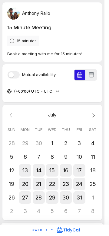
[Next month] (93, 115)
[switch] (14, 74)
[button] (25, 170)
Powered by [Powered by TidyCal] (54, 230)
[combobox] (14, 91)
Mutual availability (39, 75)
